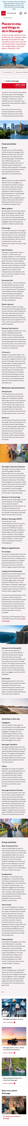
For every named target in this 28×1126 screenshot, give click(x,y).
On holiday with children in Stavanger (11, 1117)
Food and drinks (7, 72)
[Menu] (25, 13)
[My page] (20, 13)
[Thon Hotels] (3, 13)
